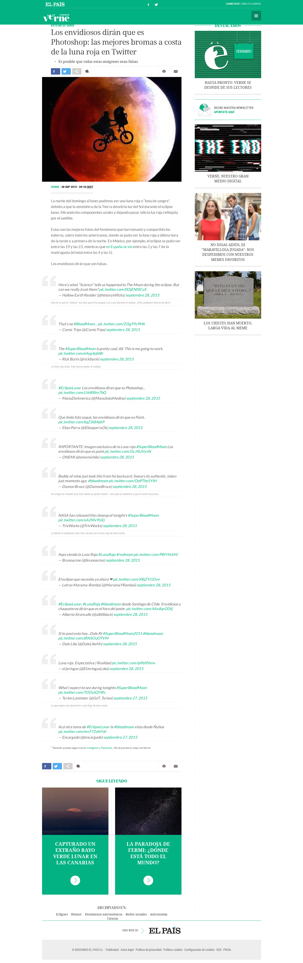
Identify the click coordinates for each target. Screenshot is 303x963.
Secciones (256, 16)
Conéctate (233, 3)
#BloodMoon (84, 324)
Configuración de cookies (199, 950)
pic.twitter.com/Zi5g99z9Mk (121, 324)
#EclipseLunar (69, 388)
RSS (218, 950)
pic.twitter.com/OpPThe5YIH (132, 481)
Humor (76, 914)
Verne (56, 18)
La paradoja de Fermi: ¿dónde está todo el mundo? (148, 853)
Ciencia (112, 919)
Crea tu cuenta (251, 3)
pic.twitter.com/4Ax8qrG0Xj (149, 609)
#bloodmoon (98, 481)
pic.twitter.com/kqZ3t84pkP (81, 422)
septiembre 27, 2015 (130, 698)
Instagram (92, 747)
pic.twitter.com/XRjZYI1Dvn (136, 579)
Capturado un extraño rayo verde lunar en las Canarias (75, 853)
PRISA (227, 950)
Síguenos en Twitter (156, 4)
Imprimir (164, 71)
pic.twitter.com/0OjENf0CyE (123, 289)
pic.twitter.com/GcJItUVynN (127, 451)
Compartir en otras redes (76, 71)
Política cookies (173, 950)
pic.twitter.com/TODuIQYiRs (81, 692)
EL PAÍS (165, 930)
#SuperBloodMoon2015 (122, 633)
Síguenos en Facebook (148, 4)
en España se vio (119, 247)
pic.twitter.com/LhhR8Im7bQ (82, 392)
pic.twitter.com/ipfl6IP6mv (133, 663)
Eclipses (62, 914)
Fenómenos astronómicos (103, 914)
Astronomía (158, 914)
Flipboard (106, 747)
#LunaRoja (107, 554)
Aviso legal (127, 950)
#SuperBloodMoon (80, 349)
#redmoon (124, 554)
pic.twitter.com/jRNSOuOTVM (83, 638)
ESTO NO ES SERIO (62, 25)
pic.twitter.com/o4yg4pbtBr (80, 353)
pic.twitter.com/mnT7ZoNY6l (82, 731)
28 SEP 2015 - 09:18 (77, 187)
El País (55, 4)
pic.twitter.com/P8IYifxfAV (156, 554)
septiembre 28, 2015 (142, 295)
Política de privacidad (149, 950)
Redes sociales (136, 914)
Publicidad (112, 950)
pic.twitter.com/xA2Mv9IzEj (81, 520)
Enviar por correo (175, 71)
